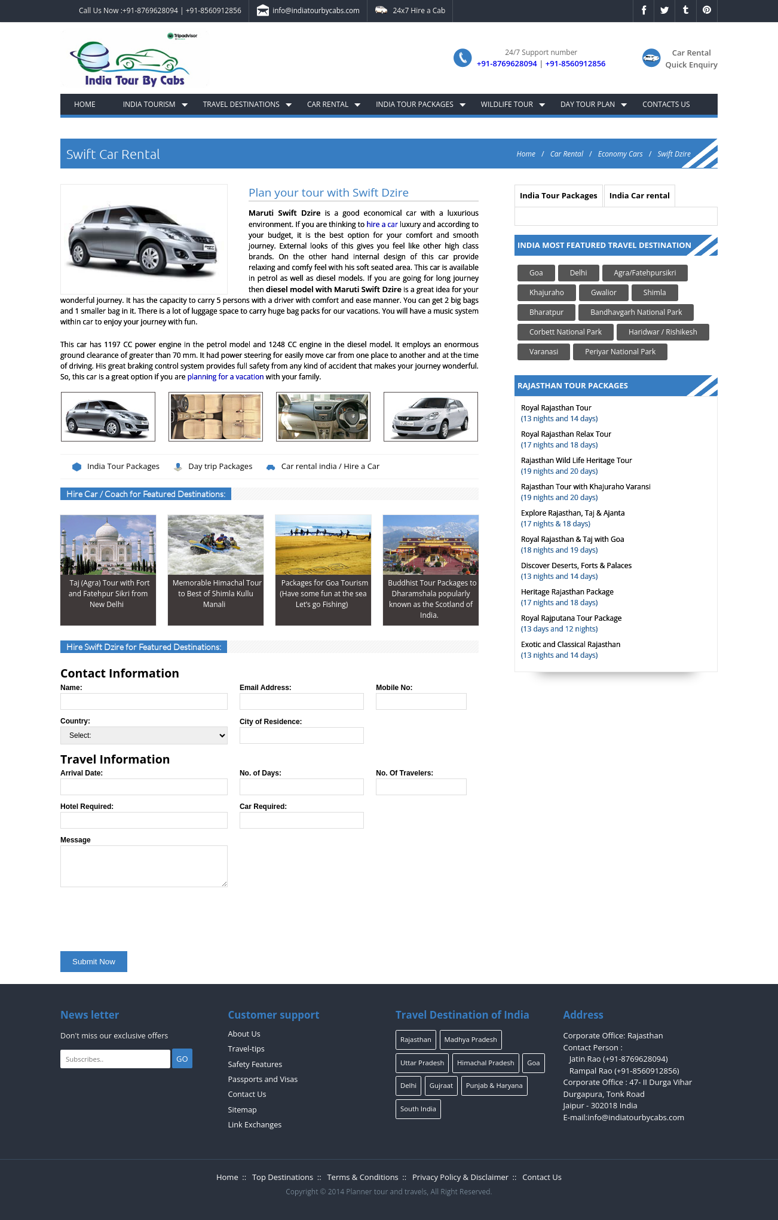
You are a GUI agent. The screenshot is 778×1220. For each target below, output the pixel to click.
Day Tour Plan (587, 104)
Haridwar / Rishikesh (663, 332)
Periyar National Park (620, 352)
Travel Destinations (241, 104)
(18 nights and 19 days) (572, 544)
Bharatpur (546, 312)
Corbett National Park (565, 332)
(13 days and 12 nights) (571, 623)
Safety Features (255, 1064)
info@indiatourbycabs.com (308, 11)
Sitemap (242, 1110)
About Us (244, 1034)
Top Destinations (282, 1177)
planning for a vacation (226, 377)
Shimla (655, 292)
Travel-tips (246, 1049)
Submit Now (93, 961)
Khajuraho (546, 292)
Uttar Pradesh (422, 1062)
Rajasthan (415, 1039)
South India (418, 1108)
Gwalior (604, 292)
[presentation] (151, 916)
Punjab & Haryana (494, 1085)
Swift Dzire (674, 154)
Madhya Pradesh (471, 1039)
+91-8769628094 (150, 10)
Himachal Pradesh (485, 1062)
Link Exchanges (255, 1125)
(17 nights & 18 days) (573, 518)
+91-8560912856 (213, 10)
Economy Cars (620, 154)
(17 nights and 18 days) (566, 439)
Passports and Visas (263, 1079)
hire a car (381, 224)
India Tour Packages (415, 104)
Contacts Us (666, 104)
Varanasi (543, 352)
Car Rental (327, 104)
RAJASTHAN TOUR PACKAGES (572, 385)
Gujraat (441, 1085)
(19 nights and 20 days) (576, 465)
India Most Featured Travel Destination (604, 245)
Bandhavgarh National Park (636, 312)
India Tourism (149, 104)
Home (85, 104)
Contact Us (247, 1094)
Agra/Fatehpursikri (645, 273)
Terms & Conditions (362, 1177)
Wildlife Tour (507, 104)
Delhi (578, 273)
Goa (536, 273)
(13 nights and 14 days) (559, 413)
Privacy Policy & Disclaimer (460, 1177)
